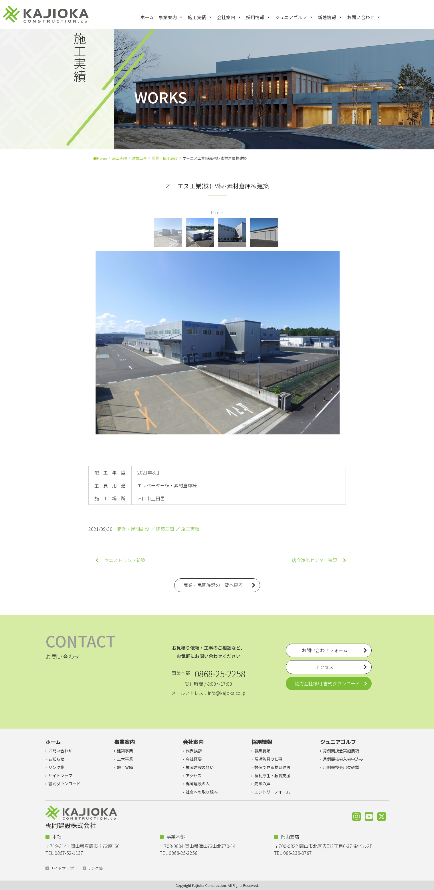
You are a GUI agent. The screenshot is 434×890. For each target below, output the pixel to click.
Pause (217, 212)
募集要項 (262, 750)
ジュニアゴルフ (294, 17)
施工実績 (200, 17)
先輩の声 (262, 783)
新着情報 (330, 17)
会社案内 (229, 17)
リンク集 (56, 767)
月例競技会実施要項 (341, 750)
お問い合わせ (364, 17)
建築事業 (125, 750)
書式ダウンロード (64, 783)
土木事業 (125, 759)
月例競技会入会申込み (343, 759)
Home (100, 158)
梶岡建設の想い (200, 767)
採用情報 (258, 17)
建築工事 (139, 158)
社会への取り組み (202, 792)
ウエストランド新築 (120, 560)
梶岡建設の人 (198, 783)
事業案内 (170, 17)
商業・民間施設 (165, 158)
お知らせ (56, 759)
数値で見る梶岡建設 (272, 767)
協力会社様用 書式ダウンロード (327, 683)
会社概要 (194, 759)
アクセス (193, 775)
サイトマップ (60, 775)
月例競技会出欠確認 (341, 767)
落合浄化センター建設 (319, 560)
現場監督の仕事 (268, 759)
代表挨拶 (194, 750)
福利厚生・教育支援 (272, 775)
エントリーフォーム (272, 792)
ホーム (147, 17)
